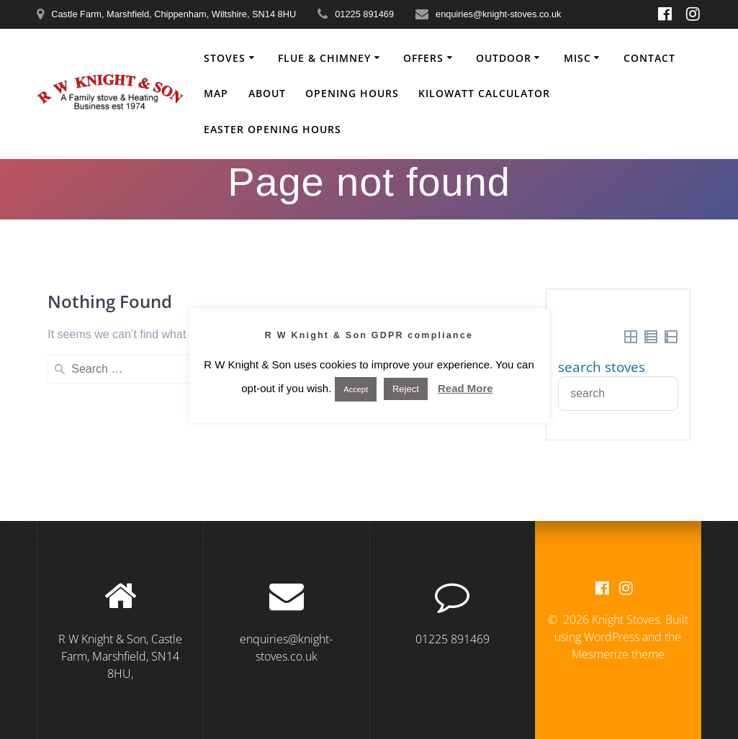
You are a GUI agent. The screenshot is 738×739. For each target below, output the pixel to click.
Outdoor (503, 58)
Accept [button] (355, 389)
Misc (577, 58)
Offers (423, 58)
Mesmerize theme (618, 654)
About (267, 93)
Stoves (225, 58)
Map (216, 93)
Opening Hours (352, 93)
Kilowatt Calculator (484, 93)
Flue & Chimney (324, 58)
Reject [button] (405, 389)
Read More (465, 388)
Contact (649, 58)
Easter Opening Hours (272, 129)
